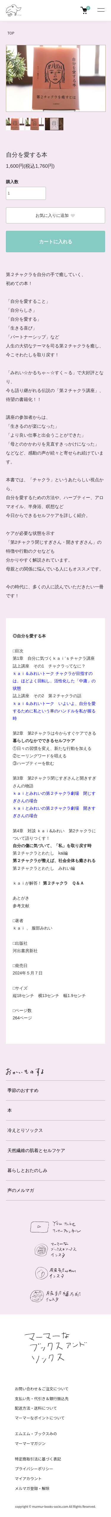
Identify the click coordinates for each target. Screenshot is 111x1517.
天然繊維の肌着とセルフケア (36, 1150)
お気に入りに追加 (55, 215)
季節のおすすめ (22, 1090)
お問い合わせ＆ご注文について (42, 1388)
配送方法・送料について (36, 1408)
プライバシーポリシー (34, 1468)
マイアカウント (28, 1478)
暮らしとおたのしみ (27, 1170)
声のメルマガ (20, 1190)
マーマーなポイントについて (40, 1418)
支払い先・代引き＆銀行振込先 (42, 1398)
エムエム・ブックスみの (36, 1433)
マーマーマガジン (30, 1443)
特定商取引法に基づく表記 (38, 1459)
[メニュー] (100, 10)
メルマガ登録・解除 (32, 1488)
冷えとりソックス (25, 1130)
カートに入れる (55, 241)
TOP (10, 32)
